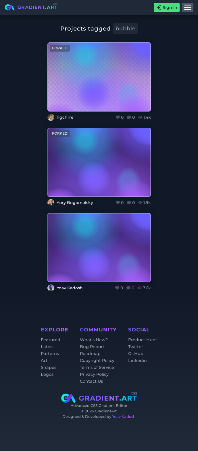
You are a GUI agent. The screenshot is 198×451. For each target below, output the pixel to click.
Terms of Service (97, 367)
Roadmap (90, 353)
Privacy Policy (94, 374)
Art (44, 360)
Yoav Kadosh (124, 416)
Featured (50, 339)
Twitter (135, 346)
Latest (47, 346)
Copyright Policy (97, 360)
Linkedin (137, 360)
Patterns (50, 353)
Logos (47, 374)
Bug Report (92, 346)
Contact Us (91, 381)
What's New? (94, 339)
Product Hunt (142, 339)
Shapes (48, 367)
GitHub (135, 353)
